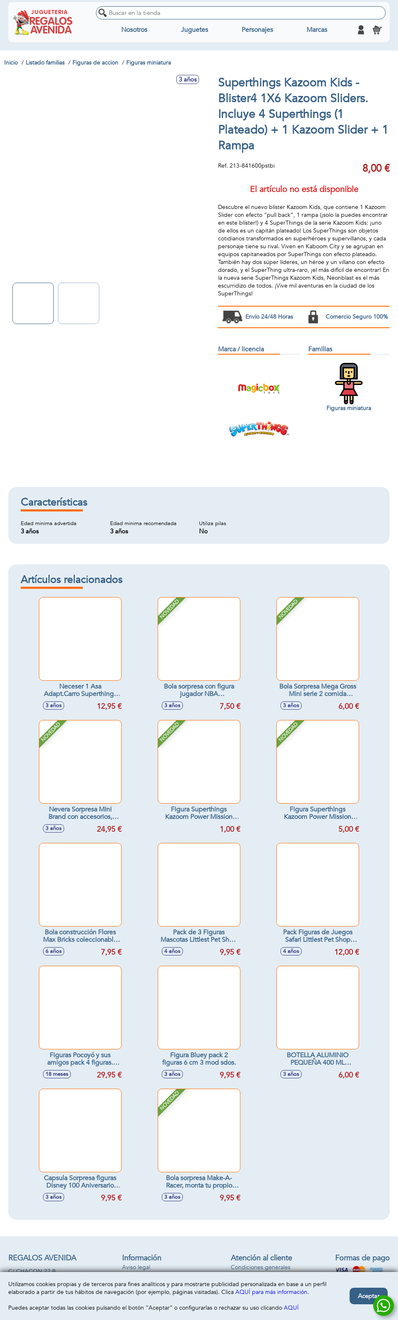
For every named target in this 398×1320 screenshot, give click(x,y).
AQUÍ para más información (271, 1292)
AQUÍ (291, 1308)
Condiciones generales (260, 1267)
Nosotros (134, 29)
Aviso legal (136, 1267)
